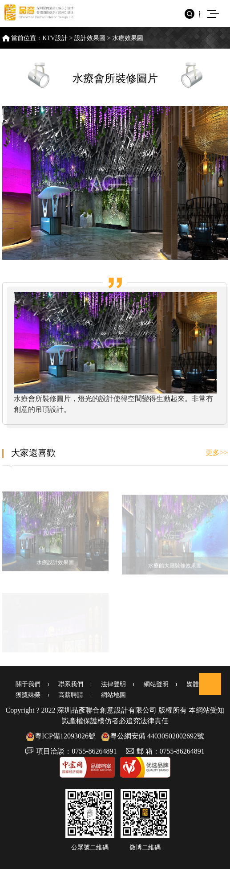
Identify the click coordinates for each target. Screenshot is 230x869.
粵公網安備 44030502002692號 (152, 736)
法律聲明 (113, 684)
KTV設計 (55, 38)
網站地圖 (113, 695)
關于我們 (28, 684)
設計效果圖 (89, 38)
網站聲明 (156, 684)
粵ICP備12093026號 (61, 736)
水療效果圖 (127, 38)
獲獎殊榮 (28, 695)
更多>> (217, 452)
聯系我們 (70, 684)
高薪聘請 (70, 695)
